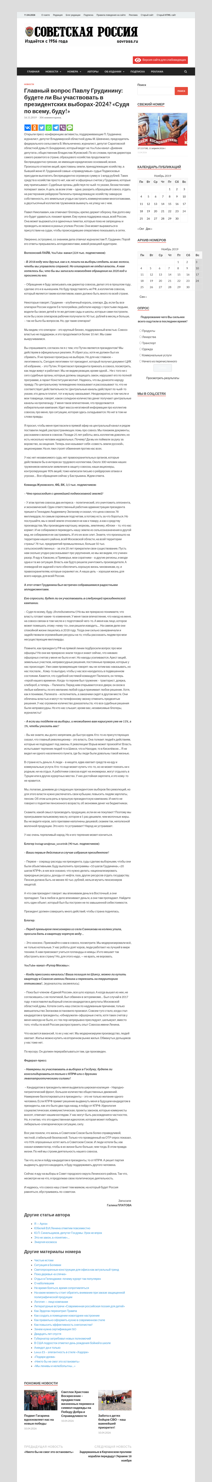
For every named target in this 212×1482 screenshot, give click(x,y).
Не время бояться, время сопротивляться (61, 1288)
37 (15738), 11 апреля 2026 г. (151, 148)
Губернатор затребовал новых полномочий (62, 1338)
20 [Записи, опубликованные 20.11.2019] (155, 211)
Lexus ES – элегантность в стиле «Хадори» (61, 1352)
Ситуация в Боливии (47, 1265)
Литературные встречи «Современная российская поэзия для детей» (79, 1306)
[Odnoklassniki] (34, 128)
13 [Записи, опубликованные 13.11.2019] (155, 203)
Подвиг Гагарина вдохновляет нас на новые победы (39, 1419)
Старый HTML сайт (166, 15)
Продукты (148, 330)
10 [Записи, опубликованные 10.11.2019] (184, 196)
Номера (72, 71)
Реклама (133, 15)
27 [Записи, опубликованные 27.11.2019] (155, 218)
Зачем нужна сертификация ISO (55, 1329)
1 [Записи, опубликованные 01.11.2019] (169, 189)
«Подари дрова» (44, 1356)
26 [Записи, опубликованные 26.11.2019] (148, 218)
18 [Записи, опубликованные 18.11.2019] (141, 211)
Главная (33, 71)
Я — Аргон (40, 1223)
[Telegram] (56, 128)
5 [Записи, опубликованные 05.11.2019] (148, 196)
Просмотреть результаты (162, 378)
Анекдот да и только (47, 1347)
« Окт (140, 228)
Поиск (141, 84)
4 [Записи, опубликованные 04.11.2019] (141, 196)
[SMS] (70, 128)
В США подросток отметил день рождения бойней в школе (72, 1343)
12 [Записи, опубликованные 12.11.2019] (148, 203)
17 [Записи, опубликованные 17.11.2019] (184, 203)
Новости (52, 71)
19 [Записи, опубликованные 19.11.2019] (148, 211)
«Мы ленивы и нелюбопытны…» (54, 1366)
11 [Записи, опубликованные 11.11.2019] (141, 203)
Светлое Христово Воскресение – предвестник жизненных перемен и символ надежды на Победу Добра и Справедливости (77, 1404)
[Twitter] (42, 128)
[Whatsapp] (49, 128)
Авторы (92, 71)
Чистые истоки (43, 1260)
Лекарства (149, 337)
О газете (45, 15)
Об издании (113, 71)
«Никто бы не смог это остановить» (57, 1361)
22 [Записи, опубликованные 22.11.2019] (169, 211)
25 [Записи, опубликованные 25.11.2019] (141, 218)
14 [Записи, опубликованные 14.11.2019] (162, 203)
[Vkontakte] (27, 128)
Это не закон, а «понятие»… (52, 1237)
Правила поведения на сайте (111, 15)
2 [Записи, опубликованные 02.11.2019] (177, 189)
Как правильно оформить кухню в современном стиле (69, 1320)
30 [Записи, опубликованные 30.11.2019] (177, 218)
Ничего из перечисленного (159, 361)
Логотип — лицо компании (51, 1301)
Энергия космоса (45, 1242)
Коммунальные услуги (157, 355)
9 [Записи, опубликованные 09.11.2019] (177, 196)
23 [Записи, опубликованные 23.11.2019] (177, 211)
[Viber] (63, 128)
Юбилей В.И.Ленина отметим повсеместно (62, 1228)
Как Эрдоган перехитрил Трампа (55, 1310)
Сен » (143, 296)
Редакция (58, 15)
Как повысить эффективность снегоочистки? (63, 1324)
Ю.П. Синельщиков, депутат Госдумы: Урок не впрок (68, 1232)
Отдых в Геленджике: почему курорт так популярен (67, 1278)
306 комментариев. (50, 117)
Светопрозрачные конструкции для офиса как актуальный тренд (76, 1269)
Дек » (149, 228)
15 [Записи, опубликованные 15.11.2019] (169, 203)
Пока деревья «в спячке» (50, 1274)
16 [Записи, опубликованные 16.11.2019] (177, 203)
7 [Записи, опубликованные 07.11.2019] (163, 196)
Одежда (147, 349)
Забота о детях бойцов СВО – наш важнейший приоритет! (112, 1421)
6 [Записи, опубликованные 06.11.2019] (155, 196)
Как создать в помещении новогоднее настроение (67, 1315)
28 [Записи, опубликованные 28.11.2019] (162, 218)
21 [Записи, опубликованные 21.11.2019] (162, 211)
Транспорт (149, 343)
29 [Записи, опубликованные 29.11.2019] (169, 218)
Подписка (88, 15)
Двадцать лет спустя (47, 1333)
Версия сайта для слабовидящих (160, 59)
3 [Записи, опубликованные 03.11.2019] (184, 189)
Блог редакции (73, 15)
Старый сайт (147, 15)
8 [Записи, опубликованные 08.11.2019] (169, 196)
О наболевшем (44, 1283)
